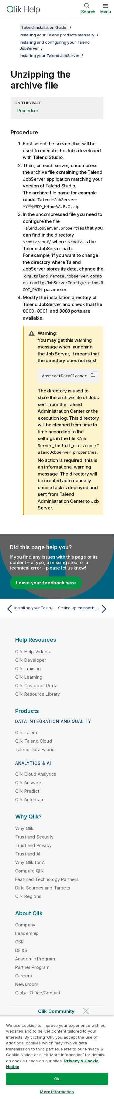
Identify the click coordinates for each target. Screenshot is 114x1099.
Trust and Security (34, 836)
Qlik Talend (27, 732)
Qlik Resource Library (37, 694)
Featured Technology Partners (47, 879)
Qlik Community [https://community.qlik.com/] (56, 1011)
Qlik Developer (30, 660)
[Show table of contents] (12, 27)
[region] (57, 1057)
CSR (19, 941)
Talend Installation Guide (43, 27)
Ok (57, 1078)
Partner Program (32, 967)
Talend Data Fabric (34, 749)
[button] (93, 374)
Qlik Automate (30, 799)
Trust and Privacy (33, 845)
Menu (105, 11)
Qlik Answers (29, 782)
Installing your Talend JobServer (49, 55)
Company (25, 924)
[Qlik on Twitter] (86, 1011)
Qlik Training (28, 668)
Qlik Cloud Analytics (35, 774)
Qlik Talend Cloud (33, 741)
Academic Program (35, 958)
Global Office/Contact (37, 992)
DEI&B (21, 950)
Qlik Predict (27, 791)
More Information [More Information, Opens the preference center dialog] (57, 1091)
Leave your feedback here (46, 583)
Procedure (27, 110)
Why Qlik (24, 828)
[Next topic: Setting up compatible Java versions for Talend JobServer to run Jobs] (83, 609)
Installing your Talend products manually (57, 34)
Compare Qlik (29, 870)
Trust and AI (27, 853)
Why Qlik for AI (30, 862)
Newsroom (26, 984)
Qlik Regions (28, 896)
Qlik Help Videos (32, 651)
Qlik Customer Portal (36, 685)
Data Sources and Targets (42, 887)
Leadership (27, 933)
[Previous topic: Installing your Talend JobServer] (30, 609)
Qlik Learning (28, 677)
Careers (23, 975)
